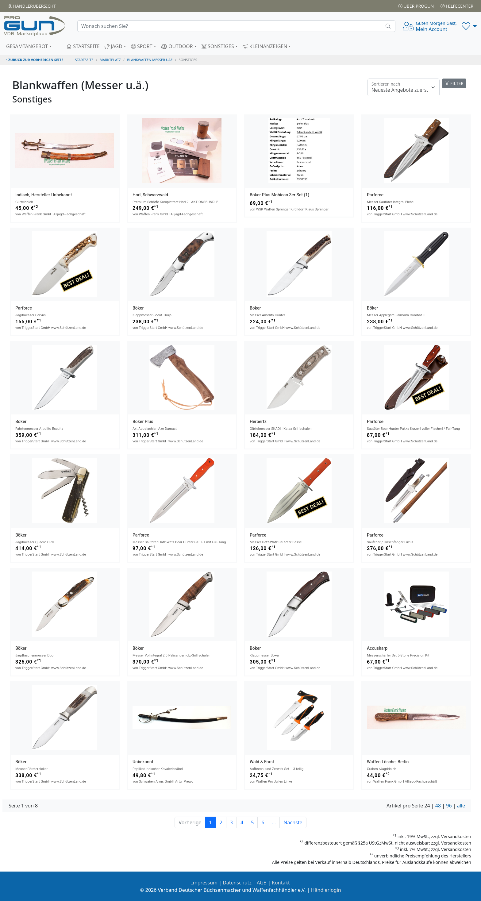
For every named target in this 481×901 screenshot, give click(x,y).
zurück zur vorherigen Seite (34, 59)
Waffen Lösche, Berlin (388, 761)
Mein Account (436, 26)
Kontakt (281, 882)
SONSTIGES (218, 46)
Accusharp (377, 648)
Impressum (204, 882)
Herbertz (258, 421)
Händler (32, 6)
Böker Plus (143, 421)
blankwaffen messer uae (149, 59)
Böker (138, 308)
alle (461, 805)
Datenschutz (237, 882)
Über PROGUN (416, 6)
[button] (469, 26)
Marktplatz (110, 59)
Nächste (292, 822)
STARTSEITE (83, 46)
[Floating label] (403, 87)
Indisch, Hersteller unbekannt (43, 194)
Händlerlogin (326, 890)
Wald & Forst (262, 761)
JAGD (113, 46)
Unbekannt (143, 761)
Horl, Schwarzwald (150, 194)
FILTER (454, 83)
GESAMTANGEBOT (27, 46)
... (274, 822)
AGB (262, 882)
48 (438, 805)
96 (449, 805)
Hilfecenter (457, 6)
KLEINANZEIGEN (265, 46)
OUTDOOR (177, 46)
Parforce (375, 194)
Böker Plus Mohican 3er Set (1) (279, 194)
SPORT (141, 46)
